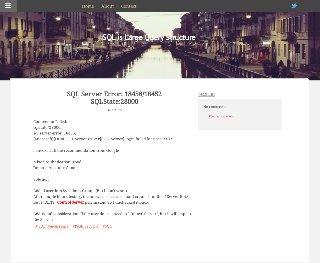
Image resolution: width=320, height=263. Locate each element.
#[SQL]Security (86, 226)
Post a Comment (221, 116)
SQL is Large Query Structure (149, 37)
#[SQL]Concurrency (52, 226)
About (107, 6)
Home (88, 6)
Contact (128, 6)
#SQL (107, 226)
